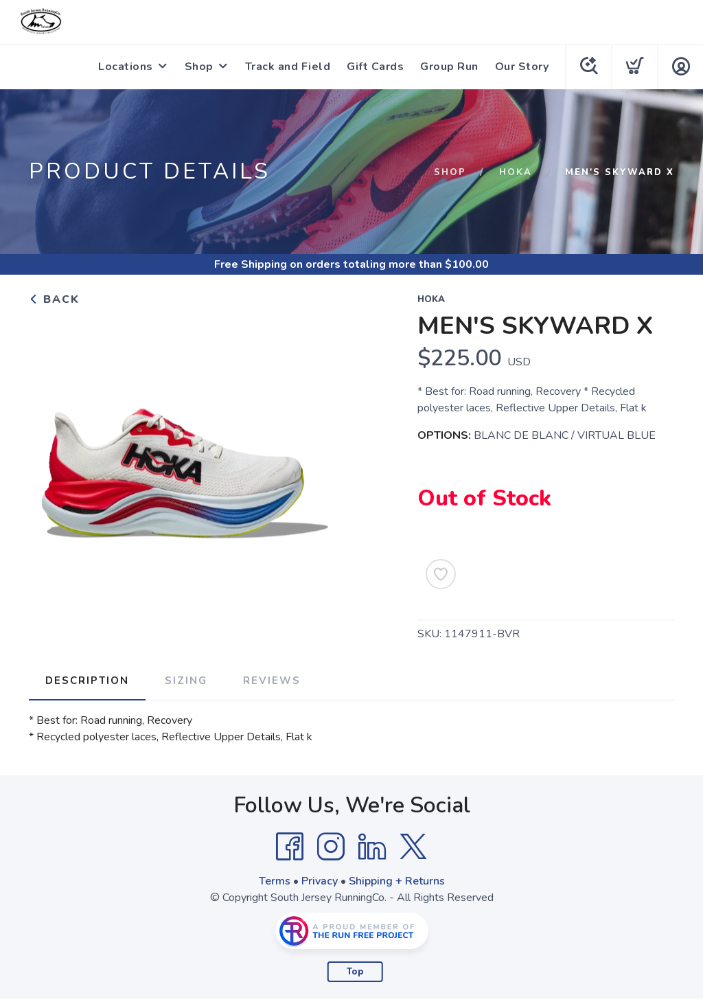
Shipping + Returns (397, 881)
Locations (125, 66)
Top (355, 972)
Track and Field (288, 66)
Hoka (515, 172)
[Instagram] (331, 846)
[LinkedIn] (372, 846)
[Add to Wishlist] (441, 574)
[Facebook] (289, 846)
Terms (274, 881)
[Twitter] (413, 846)
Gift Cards (375, 66)
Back (54, 299)
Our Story (522, 66)
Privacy (319, 881)
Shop (199, 66)
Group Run (449, 66)
